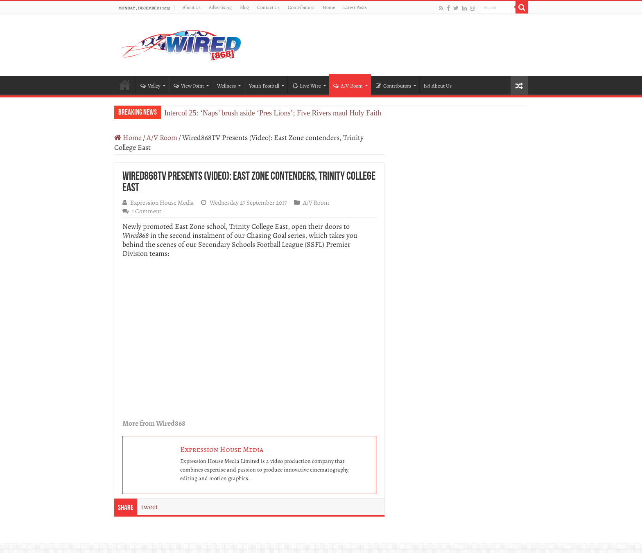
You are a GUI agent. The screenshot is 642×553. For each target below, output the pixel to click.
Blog (244, 7)
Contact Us (268, 7)
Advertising (220, 7)
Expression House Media (162, 202)
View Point (189, 85)
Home (329, 7)
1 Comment (146, 211)
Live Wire (306, 85)
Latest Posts (355, 7)
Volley (150, 85)
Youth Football (264, 85)
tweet (149, 507)
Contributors (301, 7)
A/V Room (348, 85)
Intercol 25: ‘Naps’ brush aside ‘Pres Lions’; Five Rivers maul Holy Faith (272, 113)
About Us (192, 7)
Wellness (226, 85)
